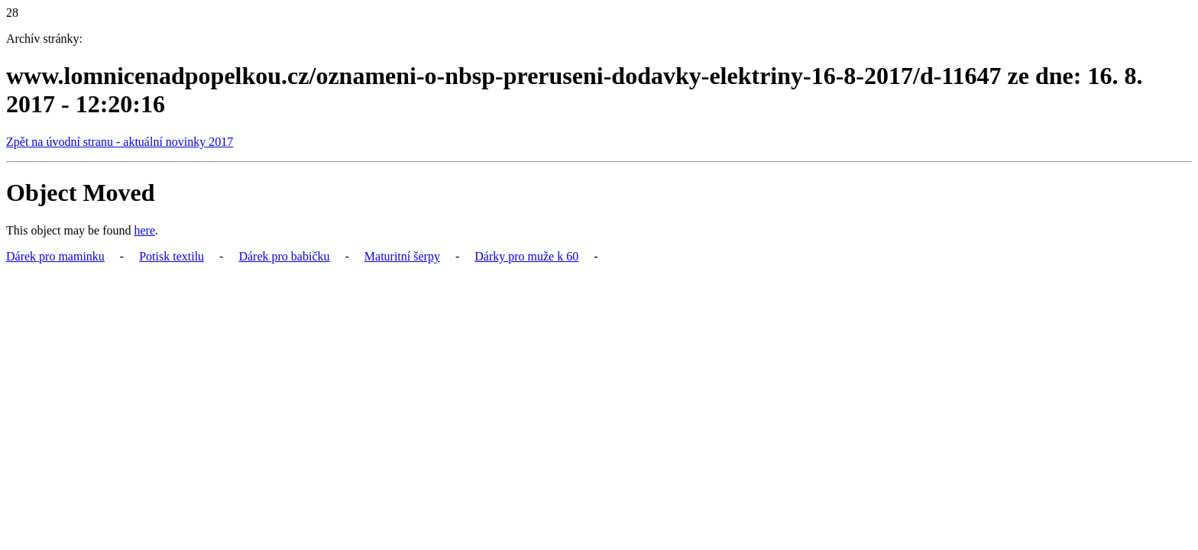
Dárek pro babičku (283, 256)
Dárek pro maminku (55, 256)
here (145, 230)
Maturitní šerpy (402, 256)
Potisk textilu (171, 256)
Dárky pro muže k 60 (526, 256)
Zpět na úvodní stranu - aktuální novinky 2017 (119, 141)
